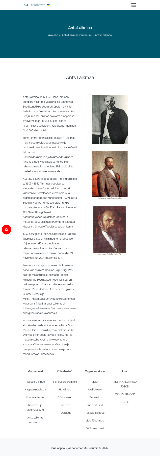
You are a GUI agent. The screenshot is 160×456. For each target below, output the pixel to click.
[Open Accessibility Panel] (6, 229)
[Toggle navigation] (134, 5)
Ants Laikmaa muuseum (73, 35)
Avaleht (51, 35)
